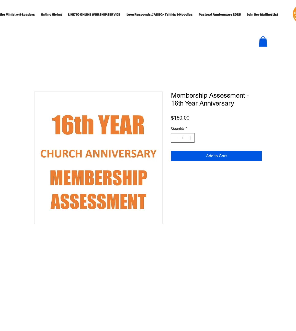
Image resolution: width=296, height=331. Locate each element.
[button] (263, 41)
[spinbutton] (182, 137)
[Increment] (190, 137)
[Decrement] (175, 137)
